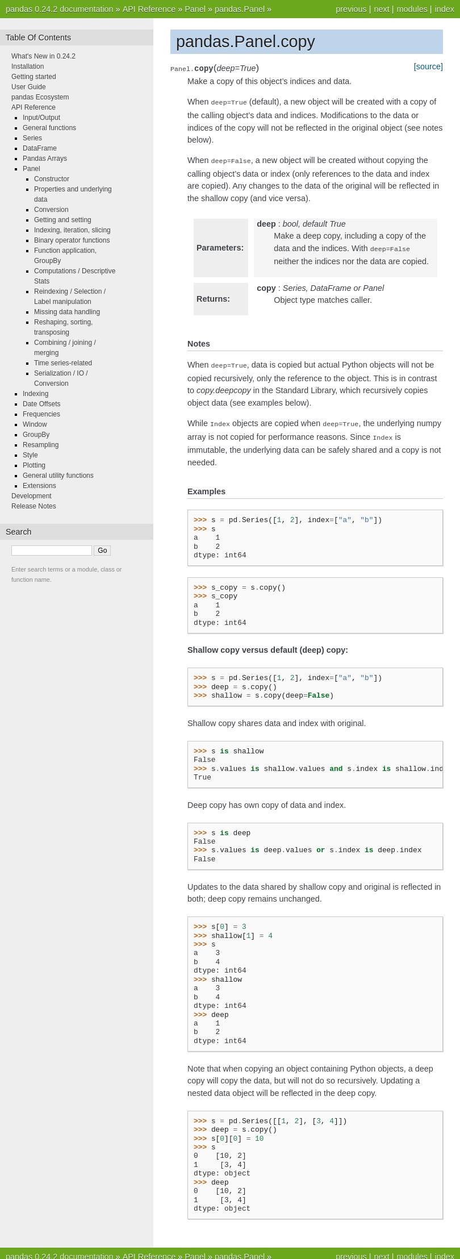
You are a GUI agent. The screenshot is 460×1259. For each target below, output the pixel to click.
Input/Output (41, 118)
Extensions (39, 486)
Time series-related (63, 363)
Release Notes (33, 506)
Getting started (33, 77)
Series (32, 138)
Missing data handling (67, 312)
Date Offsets (41, 404)
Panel (195, 9)
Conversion (51, 210)
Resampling (40, 445)
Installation (27, 66)
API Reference (149, 9)
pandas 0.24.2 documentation (60, 9)
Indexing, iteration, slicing (72, 230)
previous (351, 9)
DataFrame (40, 148)
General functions (49, 128)
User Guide (28, 87)
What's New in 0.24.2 (43, 56)
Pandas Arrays (45, 158)
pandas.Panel (240, 9)
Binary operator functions (72, 240)
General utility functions (58, 476)
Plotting (34, 465)
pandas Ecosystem (40, 97)
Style (30, 455)
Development (31, 496)
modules (411, 9)
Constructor (51, 179)
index (444, 9)
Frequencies (41, 414)
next (381, 9)
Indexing (35, 394)
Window (35, 424)
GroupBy (36, 435)
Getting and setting (62, 220)
